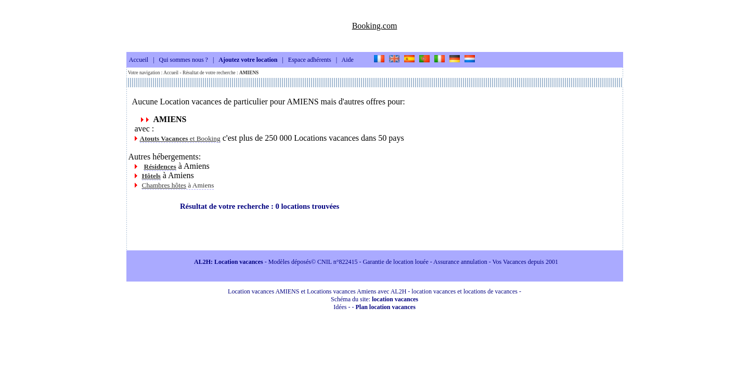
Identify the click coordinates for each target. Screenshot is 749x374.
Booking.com (374, 25)
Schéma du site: (374, 299)
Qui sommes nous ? (183, 60)
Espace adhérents (309, 60)
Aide (348, 60)
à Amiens (178, 185)
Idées (339, 307)
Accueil (138, 60)
